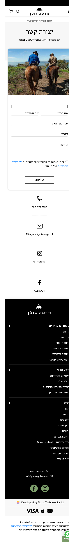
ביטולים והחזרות (55, 376)
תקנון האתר (58, 343)
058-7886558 (34, 207)
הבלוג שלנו (58, 381)
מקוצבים (60, 420)
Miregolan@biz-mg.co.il (34, 234)
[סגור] (66, 518)
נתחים (61, 414)
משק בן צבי (58, 459)
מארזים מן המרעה (54, 453)
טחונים (61, 431)
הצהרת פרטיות (56, 354)
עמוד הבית (41, 21)
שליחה (34, 180)
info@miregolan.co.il (35, 476)
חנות (62, 409)
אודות (61, 332)
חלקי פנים (59, 426)
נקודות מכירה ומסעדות (51, 387)
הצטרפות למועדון (54, 393)
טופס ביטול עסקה (54, 360)
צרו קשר (60, 337)
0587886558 (35, 471)
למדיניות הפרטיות (17, 526)
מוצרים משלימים (55, 448)
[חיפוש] (12, 11)
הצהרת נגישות (56, 349)
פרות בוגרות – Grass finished (48, 442)
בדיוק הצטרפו (56, 437)
